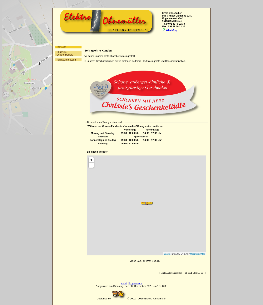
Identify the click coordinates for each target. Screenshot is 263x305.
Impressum (135, 283)
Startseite (61, 47)
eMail (124, 283)
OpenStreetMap (197, 254)
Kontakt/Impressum (66, 59)
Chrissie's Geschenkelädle (65, 53)
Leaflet (167, 254)
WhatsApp (169, 30)
